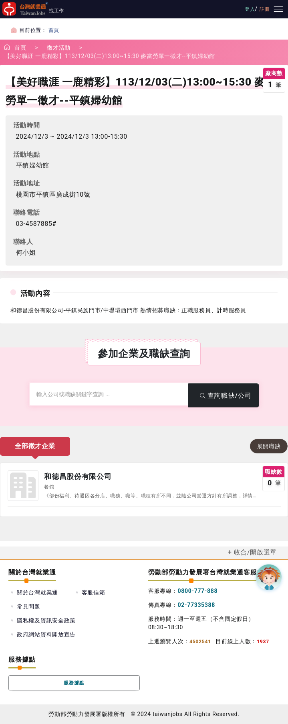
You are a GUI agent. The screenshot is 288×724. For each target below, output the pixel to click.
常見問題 (28, 606)
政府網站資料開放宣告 (46, 634)
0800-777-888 (198, 591)
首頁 (53, 30)
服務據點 (74, 683)
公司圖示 (23, 485)
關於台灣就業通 (37, 592)
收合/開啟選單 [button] (255, 552)
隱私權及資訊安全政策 (46, 620)
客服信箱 (93, 592)
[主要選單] (278, 9)
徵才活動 (58, 47)
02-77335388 (196, 605)
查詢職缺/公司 (224, 395)
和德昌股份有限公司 (77, 477)
